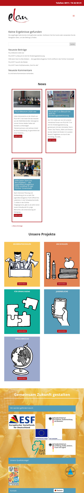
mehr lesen (18, 136)
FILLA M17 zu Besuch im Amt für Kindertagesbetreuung (26, 56)
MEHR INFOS (22, 284)
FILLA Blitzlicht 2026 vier (16, 53)
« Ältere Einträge (17, 226)
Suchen (72, 44)
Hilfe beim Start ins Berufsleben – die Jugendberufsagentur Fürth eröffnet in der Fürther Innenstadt (41, 59)
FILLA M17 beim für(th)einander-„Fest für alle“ (23, 65)
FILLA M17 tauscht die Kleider (18, 62)
